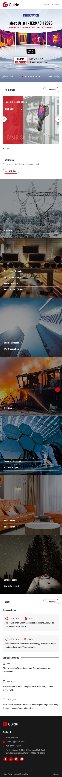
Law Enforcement (11, 585)
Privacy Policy (7, 774)
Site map (56, 774)
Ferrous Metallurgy (12, 277)
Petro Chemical (11, 283)
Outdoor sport (10, 579)
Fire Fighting (10, 408)
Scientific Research (12, 461)
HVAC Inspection (11, 348)
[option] (31, 45)
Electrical (8, 230)
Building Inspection (13, 342)
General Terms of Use (21, 774)
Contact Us (7, 732)
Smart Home (9, 520)
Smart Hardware (11, 526)
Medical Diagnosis (12, 467)
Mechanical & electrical (14, 271)
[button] (4, 119)
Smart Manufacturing (13, 289)
